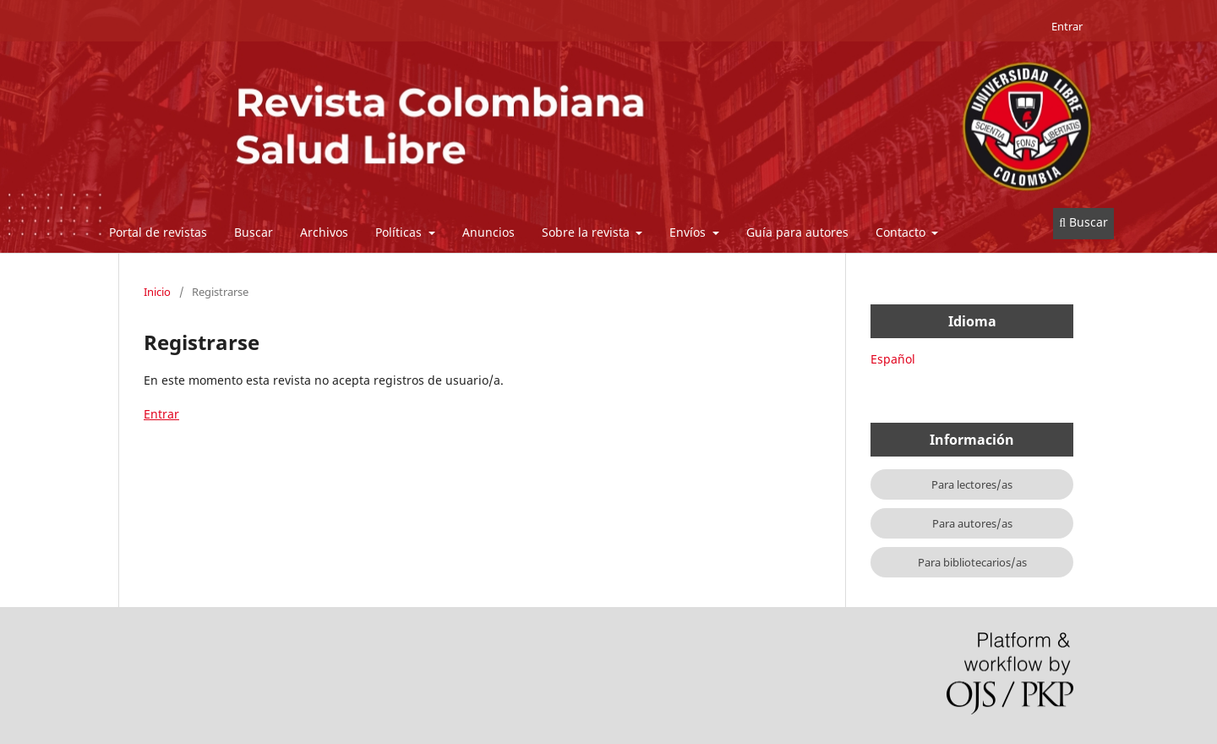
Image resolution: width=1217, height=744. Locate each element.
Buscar (253, 232)
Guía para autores (797, 232)
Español (892, 359)
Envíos (689, 232)
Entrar (1067, 26)
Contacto (902, 232)
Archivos (324, 232)
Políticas (400, 232)
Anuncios (488, 232)
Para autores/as (972, 523)
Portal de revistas (158, 232)
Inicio (157, 291)
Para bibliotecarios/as (972, 562)
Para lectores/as (971, 484)
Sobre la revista (587, 232)
